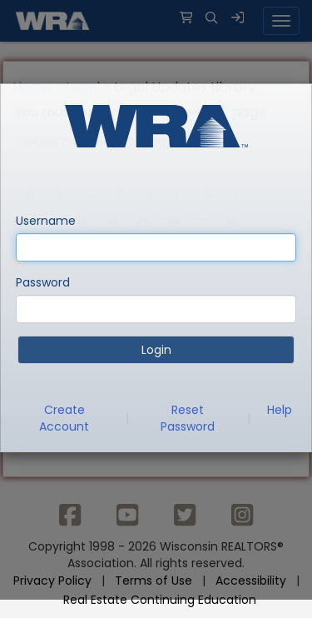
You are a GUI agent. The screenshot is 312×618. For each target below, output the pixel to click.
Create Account (64, 418)
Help (279, 409)
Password (43, 282)
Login (156, 349)
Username (46, 220)
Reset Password (188, 418)
